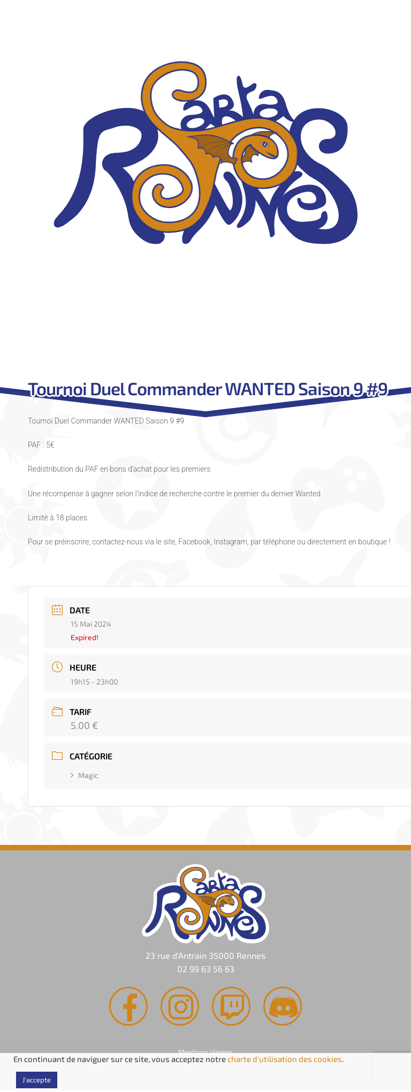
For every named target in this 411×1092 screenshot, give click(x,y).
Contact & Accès (301, 330)
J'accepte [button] (36, 1079)
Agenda (200, 330)
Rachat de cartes (100, 330)
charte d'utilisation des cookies (284, 1059)
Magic (84, 775)
